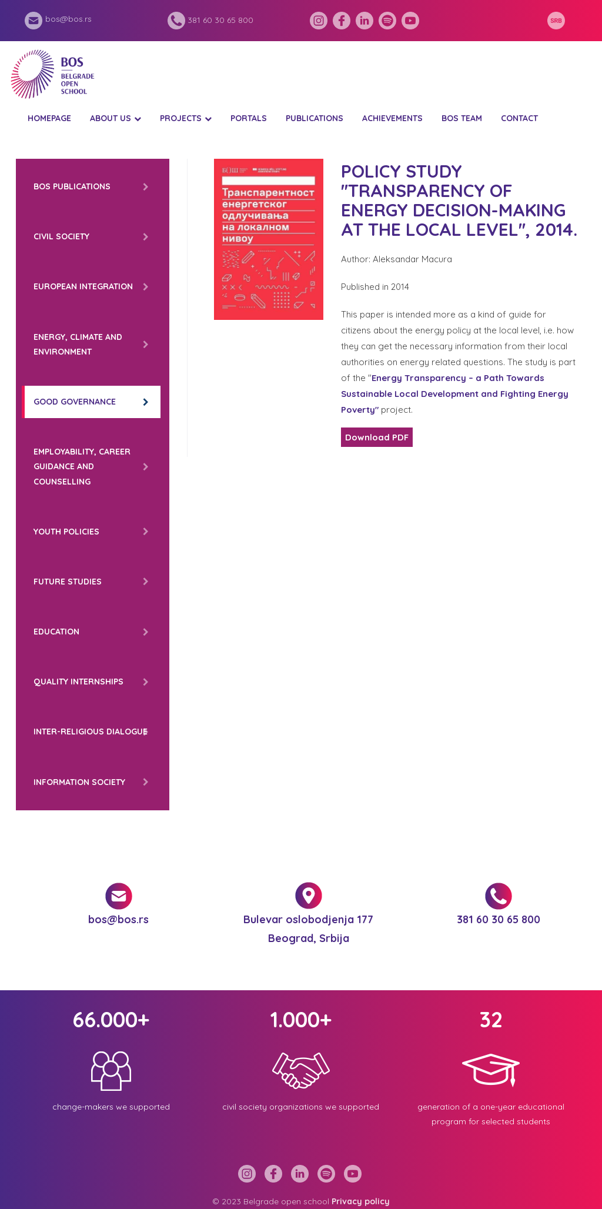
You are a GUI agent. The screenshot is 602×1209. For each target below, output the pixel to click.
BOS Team (462, 118)
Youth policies (66, 531)
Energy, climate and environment (78, 344)
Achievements (392, 118)
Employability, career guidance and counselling (82, 466)
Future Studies (68, 581)
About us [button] (110, 118)
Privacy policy (361, 1201)
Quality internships (78, 681)
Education (56, 631)
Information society (79, 782)
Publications (314, 118)
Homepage (49, 118)
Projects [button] (181, 118)
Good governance (75, 401)
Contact (519, 118)
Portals (248, 118)
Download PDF (377, 437)
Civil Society (61, 236)
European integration (83, 286)
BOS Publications (72, 186)
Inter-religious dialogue (91, 731)
